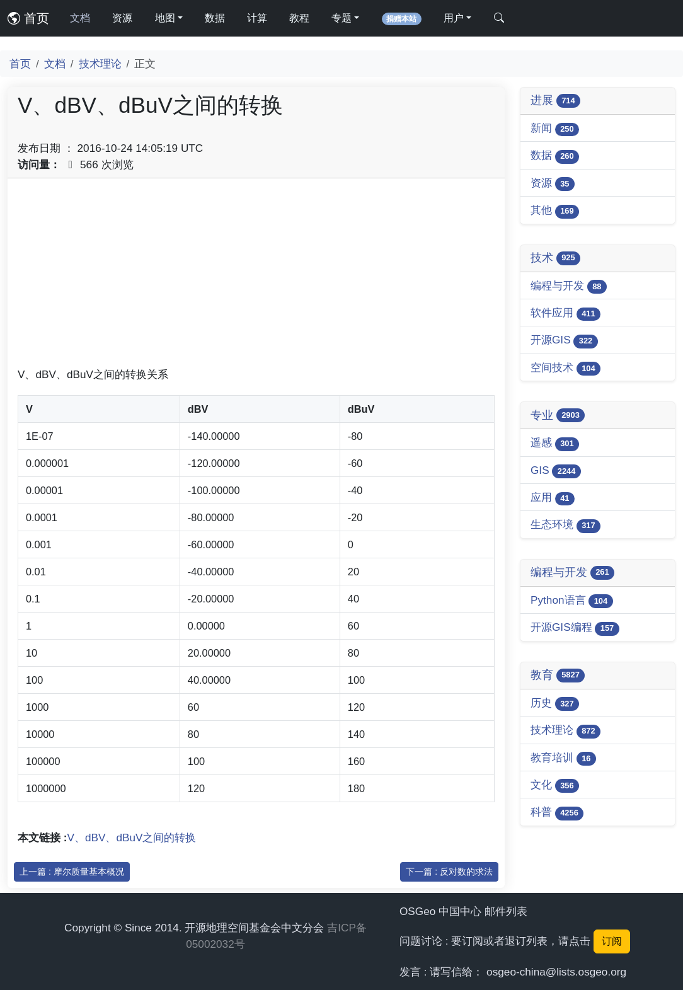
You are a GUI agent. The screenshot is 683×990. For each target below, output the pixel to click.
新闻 (555, 129)
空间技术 (565, 368)
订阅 (612, 941)
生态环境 (565, 525)
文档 (80, 18)
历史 (555, 703)
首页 (28, 18)
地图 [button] (165, 18)
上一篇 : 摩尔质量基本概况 (72, 871)
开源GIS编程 (575, 628)
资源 (122, 18)
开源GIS (564, 340)
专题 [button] (341, 18)
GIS (556, 471)
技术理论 (100, 63)
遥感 (555, 443)
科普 (557, 812)
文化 (555, 785)
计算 (257, 18)
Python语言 (572, 601)
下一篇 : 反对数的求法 (449, 871)
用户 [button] (454, 18)
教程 (299, 18)
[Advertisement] (256, 276)
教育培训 (563, 758)
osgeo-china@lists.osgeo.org (556, 971)
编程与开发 (569, 286)
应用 (553, 498)
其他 (555, 211)
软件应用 (565, 313)
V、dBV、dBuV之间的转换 (132, 837)
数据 (215, 18)
